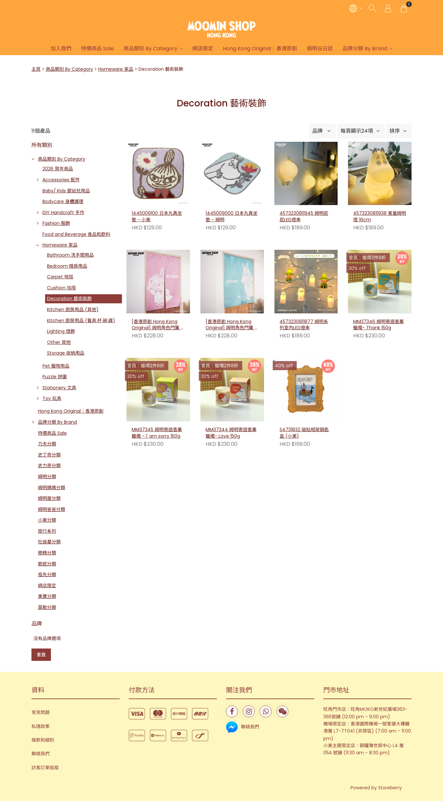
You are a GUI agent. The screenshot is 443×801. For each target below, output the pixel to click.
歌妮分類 (47, 564)
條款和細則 (42, 740)
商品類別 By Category (150, 48)
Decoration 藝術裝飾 (69, 298)
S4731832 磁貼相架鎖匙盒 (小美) (304, 433)
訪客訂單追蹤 (45, 767)
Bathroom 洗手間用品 (70, 255)
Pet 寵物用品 (55, 366)
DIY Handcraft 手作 (63, 212)
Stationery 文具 (59, 387)
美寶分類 (47, 596)
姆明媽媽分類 (51, 487)
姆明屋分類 (49, 498)
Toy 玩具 (51, 398)
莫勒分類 (47, 607)
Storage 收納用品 (65, 353)
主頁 (36, 69)
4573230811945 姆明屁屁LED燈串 (304, 216)
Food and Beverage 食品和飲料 (76, 234)
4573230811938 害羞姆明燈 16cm (379, 216)
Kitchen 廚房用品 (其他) (73, 309)
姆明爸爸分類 (51, 509)
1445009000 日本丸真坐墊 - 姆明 (231, 216)
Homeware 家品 (115, 69)
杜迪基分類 (49, 542)
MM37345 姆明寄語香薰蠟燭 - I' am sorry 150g (157, 433)
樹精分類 (47, 553)
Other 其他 (59, 342)
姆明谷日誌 (320, 48)
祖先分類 (47, 574)
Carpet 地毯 (60, 276)
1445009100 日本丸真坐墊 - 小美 (157, 216)
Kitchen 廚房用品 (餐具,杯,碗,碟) (81, 320)
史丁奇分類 (49, 455)
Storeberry (390, 787)
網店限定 (202, 48)
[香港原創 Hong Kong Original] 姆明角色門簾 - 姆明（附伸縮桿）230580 (232, 325)
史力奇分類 (49, 465)
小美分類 (47, 520)
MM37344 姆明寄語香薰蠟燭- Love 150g (231, 433)
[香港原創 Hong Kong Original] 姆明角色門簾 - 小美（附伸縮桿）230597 (158, 325)
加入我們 (61, 48)
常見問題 (40, 712)
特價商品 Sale (97, 48)
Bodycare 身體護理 (62, 201)
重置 (41, 654)
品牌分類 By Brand (364, 48)
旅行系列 (47, 531)
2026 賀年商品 (57, 168)
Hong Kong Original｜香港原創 (260, 48)
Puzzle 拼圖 (54, 376)
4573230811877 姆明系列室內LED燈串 (304, 325)
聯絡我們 (40, 753)
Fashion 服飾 (56, 223)
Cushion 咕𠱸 (61, 288)
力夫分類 (47, 444)
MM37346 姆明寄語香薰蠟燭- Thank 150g (378, 325)
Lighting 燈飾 (61, 331)
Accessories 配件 (61, 179)
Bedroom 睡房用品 (67, 266)
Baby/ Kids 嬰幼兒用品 (66, 191)
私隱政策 (40, 726)
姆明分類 (47, 476)
